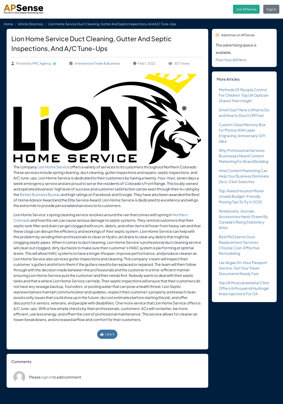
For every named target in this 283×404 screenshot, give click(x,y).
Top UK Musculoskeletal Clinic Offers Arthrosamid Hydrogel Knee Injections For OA (244, 288)
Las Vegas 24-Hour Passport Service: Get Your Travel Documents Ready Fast (243, 268)
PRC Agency (42, 63)
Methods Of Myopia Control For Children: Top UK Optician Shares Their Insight (244, 95)
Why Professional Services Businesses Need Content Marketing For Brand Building (243, 156)
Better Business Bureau (40, 194)
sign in (46, 377)
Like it (107, 334)
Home (8, 24)
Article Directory (30, 24)
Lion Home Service (53, 166)
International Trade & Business (97, 63)
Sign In (271, 9)
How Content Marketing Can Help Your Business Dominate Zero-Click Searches (244, 176)
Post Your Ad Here (231, 59)
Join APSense (246, 9)
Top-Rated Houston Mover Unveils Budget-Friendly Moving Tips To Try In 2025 (241, 196)
